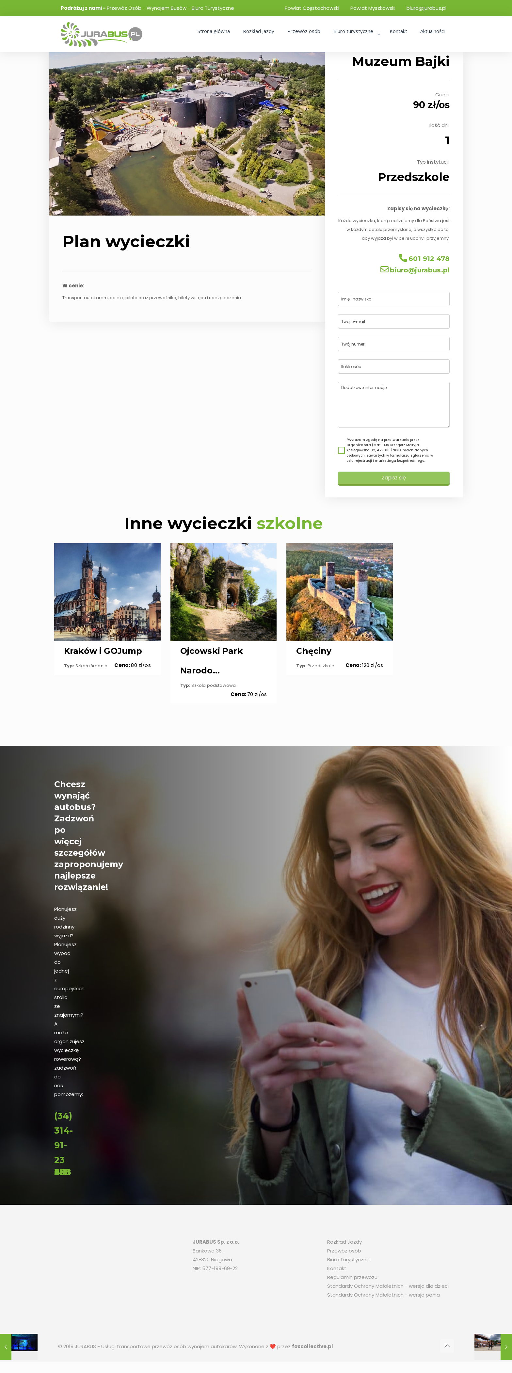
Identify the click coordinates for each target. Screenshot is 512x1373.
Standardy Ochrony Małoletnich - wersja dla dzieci (388, 1288)
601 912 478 (420, 261)
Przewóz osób (344, 1253)
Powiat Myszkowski (372, 8)
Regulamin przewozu (352, 1279)
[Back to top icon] (447, 1348)
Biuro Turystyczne (348, 1262)
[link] (355, 49)
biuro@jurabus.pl (426, 8)
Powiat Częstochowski (312, 8)
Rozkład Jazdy (344, 1244)
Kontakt (336, 1271)
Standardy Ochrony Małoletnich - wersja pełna (383, 1297)
